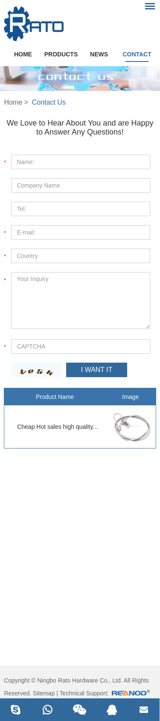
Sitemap (44, 693)
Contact (136, 54)
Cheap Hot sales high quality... (57, 426)
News (99, 54)
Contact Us (49, 102)
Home (23, 54)
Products (61, 54)
